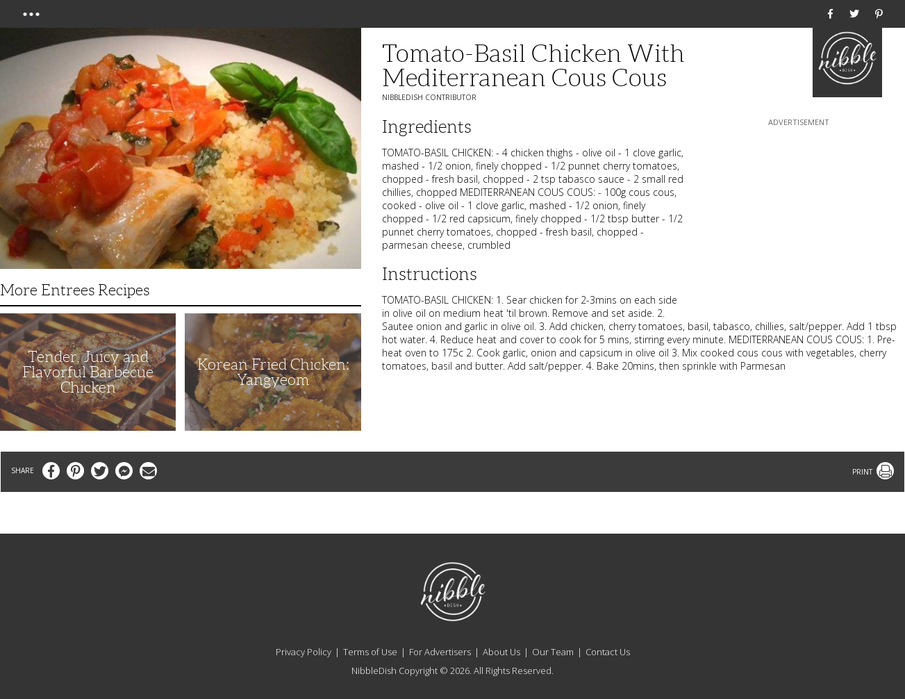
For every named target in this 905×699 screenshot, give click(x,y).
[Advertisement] (799, 216)
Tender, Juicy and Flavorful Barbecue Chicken (87, 372)
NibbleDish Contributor (429, 97)
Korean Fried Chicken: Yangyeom (273, 372)
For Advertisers (440, 651)
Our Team (553, 651)
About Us (501, 651)
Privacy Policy (303, 651)
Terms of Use (370, 651)
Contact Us (608, 651)
